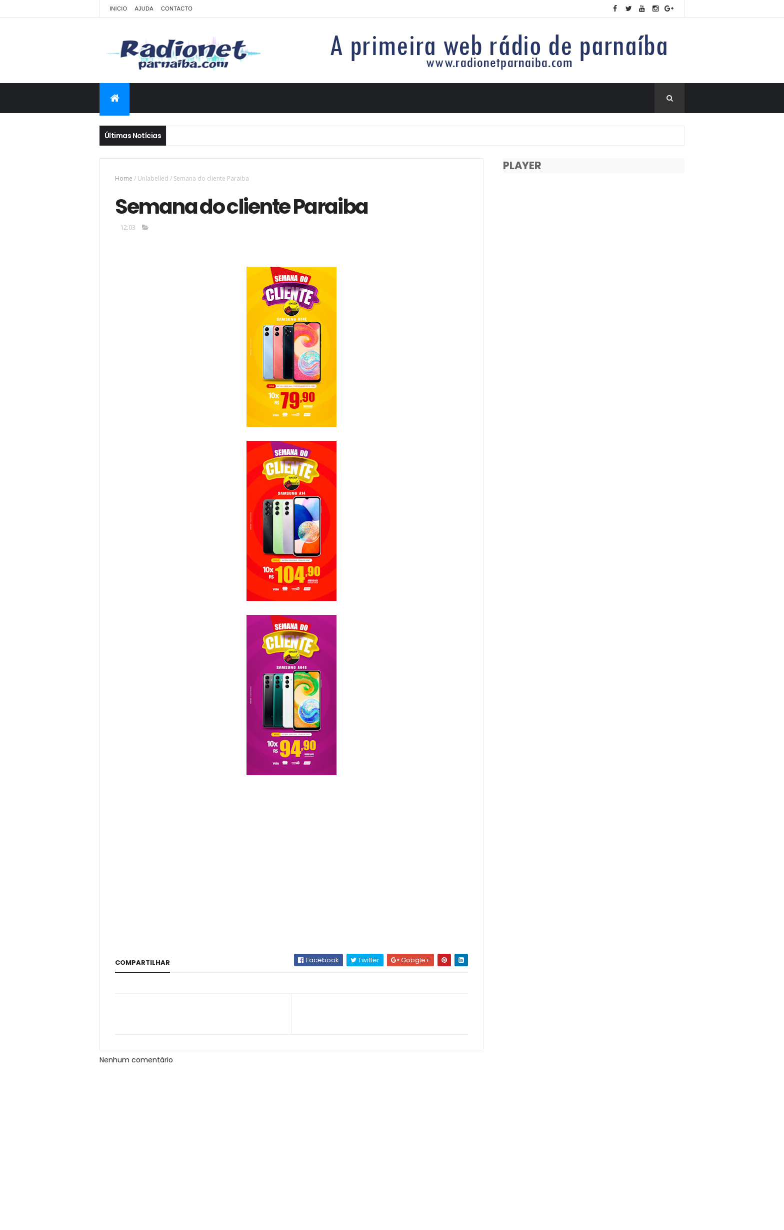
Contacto (176, 9)
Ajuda (144, 9)
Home (123, 178)
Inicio (118, 9)
